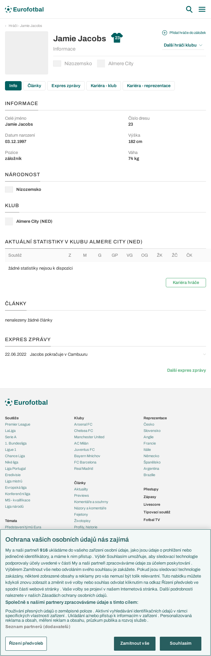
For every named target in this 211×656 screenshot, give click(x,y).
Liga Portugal (15, 468)
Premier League (17, 424)
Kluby (79, 418)
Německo (151, 456)
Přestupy (151, 489)
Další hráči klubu (183, 45)
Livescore (152, 504)
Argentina (151, 468)
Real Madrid (83, 468)
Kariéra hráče (186, 282)
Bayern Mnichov (87, 456)
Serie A (11, 437)
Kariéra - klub (104, 85)
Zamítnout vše (134, 643)
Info (13, 85)
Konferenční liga (17, 494)
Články (34, 85)
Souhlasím (180, 643)
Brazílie (149, 475)
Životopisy (82, 521)
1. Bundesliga (16, 443)
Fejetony (81, 514)
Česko (149, 424)
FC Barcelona (85, 462)
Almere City (115, 63)
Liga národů (14, 506)
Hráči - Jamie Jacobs (25, 26)
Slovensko (152, 431)
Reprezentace (155, 418)
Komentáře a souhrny (91, 502)
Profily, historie (85, 527)
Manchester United (89, 437)
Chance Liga (15, 456)
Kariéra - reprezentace (148, 85)
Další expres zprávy (186, 370)
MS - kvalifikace (17, 500)
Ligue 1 (10, 450)
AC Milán (81, 443)
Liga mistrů (13, 481)
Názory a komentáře (90, 508)
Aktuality (81, 489)
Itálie (147, 450)
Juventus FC (84, 450)
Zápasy (150, 497)
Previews (81, 495)
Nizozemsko (72, 63)
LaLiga (10, 431)
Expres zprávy (66, 85)
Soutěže (12, 418)
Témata (11, 521)
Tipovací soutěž (157, 512)
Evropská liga (16, 487)
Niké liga (11, 462)
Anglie (149, 437)
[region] (105, 592)
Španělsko (152, 462)
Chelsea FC (83, 431)
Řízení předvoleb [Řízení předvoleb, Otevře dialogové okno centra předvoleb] (26, 643)
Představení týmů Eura (23, 527)
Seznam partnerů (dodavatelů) (37, 626)
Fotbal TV (152, 520)
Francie (150, 443)
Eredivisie (13, 475)
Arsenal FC (83, 424)
